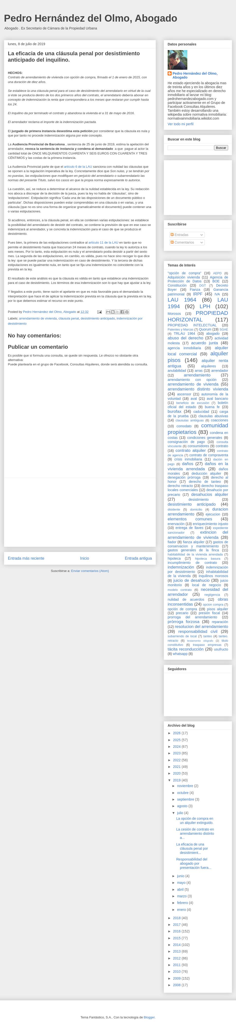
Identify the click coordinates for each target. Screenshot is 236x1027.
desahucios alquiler (209, 494)
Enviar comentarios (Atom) (90, 571)
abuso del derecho (185, 338)
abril (180, 889)
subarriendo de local (182, 636)
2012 (177, 958)
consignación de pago (186, 442)
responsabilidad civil (197, 631)
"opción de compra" (184, 273)
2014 (177, 945)
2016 (177, 931)
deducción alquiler (206, 473)
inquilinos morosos (213, 576)
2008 (177, 985)
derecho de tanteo (205, 482)
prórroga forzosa (183, 621)
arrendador (219, 371)
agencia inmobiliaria (184, 348)
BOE (216, 281)
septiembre (186, 799)
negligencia (212, 595)
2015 (177, 938)
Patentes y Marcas (180, 329)
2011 (177, 965)
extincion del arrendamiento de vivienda (198, 535)
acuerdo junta (204, 343)
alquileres (208, 366)
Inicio (84, 558)
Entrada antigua (138, 558)
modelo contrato (180, 590)
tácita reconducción (186, 649)
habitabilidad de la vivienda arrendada (195, 554)
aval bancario (217, 399)
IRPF (197, 294)
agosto (182, 806)
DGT (202, 285)
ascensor (184, 394)
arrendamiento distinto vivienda (198, 389)
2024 (177, 747)
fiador (172, 542)
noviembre (185, 786)
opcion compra (213, 604)
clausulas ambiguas (190, 420)
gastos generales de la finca (193, 550)
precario (182, 613)
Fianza (195, 289)
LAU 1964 (182, 300)
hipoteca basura (208, 558)
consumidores (198, 446)
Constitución (177, 285)
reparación (220, 622)
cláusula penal (69, 318)
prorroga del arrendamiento (192, 617)
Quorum (205, 329)
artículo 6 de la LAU (78, 166)
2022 (177, 760)
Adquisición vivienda (184, 277)
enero (182, 910)
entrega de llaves (189, 528)
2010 (177, 971)
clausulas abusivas (213, 416)
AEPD (217, 273)
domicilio (196, 509)
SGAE (224, 329)
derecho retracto (180, 486)
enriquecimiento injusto (210, 524)
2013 (177, 951)
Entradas (179, 235)
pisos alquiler (217, 609)
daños (187, 463)
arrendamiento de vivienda (38, 318)
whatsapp (180, 654)
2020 (177, 773)
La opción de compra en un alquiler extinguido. (194, 821)
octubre (183, 793)
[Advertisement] (80, 512)
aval (194, 399)
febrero (183, 903)
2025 (177, 740)
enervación (176, 524)
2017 (177, 925)
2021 (177, 767)
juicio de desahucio (191, 580)
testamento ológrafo (200, 640)
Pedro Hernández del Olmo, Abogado (90, 18)
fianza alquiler (193, 542)
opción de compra (182, 609)
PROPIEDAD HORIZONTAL (198, 316)
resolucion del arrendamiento (201, 626)
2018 (177, 918)
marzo (182, 896)
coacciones (219, 420)
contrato (222, 446)
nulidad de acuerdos (186, 599)
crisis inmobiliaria (188, 459)
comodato (184, 426)
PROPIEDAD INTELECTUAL (192, 325)
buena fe (212, 407)
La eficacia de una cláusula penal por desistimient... (192, 848)
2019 (177, 780)
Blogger (149, 1017)
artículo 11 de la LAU (103, 242)
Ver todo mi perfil (180, 124)
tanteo (207, 636)
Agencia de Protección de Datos (198, 279)
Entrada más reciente (26, 558)
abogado (213, 333)
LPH (205, 306)
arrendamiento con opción (192, 380)
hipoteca (174, 558)
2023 (177, 753)
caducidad (201, 412)
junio (181, 876)
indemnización (181, 567)
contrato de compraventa (208, 455)
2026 (177, 733)
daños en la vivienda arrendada (198, 466)
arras (199, 371)
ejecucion (213, 514)
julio (180, 813)
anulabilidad (177, 371)
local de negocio (206, 585)
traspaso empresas (207, 645)
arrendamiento (197, 375)
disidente (174, 509)
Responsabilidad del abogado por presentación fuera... (193, 863)
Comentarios (182, 242)
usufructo (221, 649)
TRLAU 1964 (184, 333)
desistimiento (199, 499)
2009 (177, 978)
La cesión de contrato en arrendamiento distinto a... (195, 833)
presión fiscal (209, 613)
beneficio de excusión (192, 403)
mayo (181, 883)
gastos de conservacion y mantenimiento (198, 544)
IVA (217, 294)
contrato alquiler (191, 450)
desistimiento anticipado (98, 318)
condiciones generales (204, 438)
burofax (174, 411)
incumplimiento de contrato (192, 563)
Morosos (174, 314)
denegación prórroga (184, 477)
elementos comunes (190, 519)
